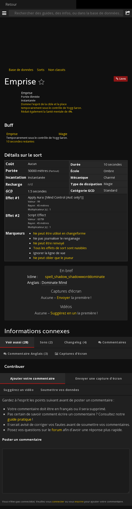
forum (57, 429)
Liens (122, 79)
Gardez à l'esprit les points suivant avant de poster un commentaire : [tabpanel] (66, 451)
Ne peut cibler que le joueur (53, 257)
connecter (58, 501)
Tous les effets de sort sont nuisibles (60, 248)
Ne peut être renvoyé (48, 243)
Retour (11, 4)
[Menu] (4, 13)
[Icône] (12, 96)
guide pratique (19, 419)
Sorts (40, 70)
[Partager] (127, 13)
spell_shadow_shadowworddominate (72, 276)
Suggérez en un (63, 313)
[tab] (17, 342)
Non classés (56, 70)
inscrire (79, 501)
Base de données (21, 70)
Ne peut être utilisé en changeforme (59, 233)
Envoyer (63, 297)
